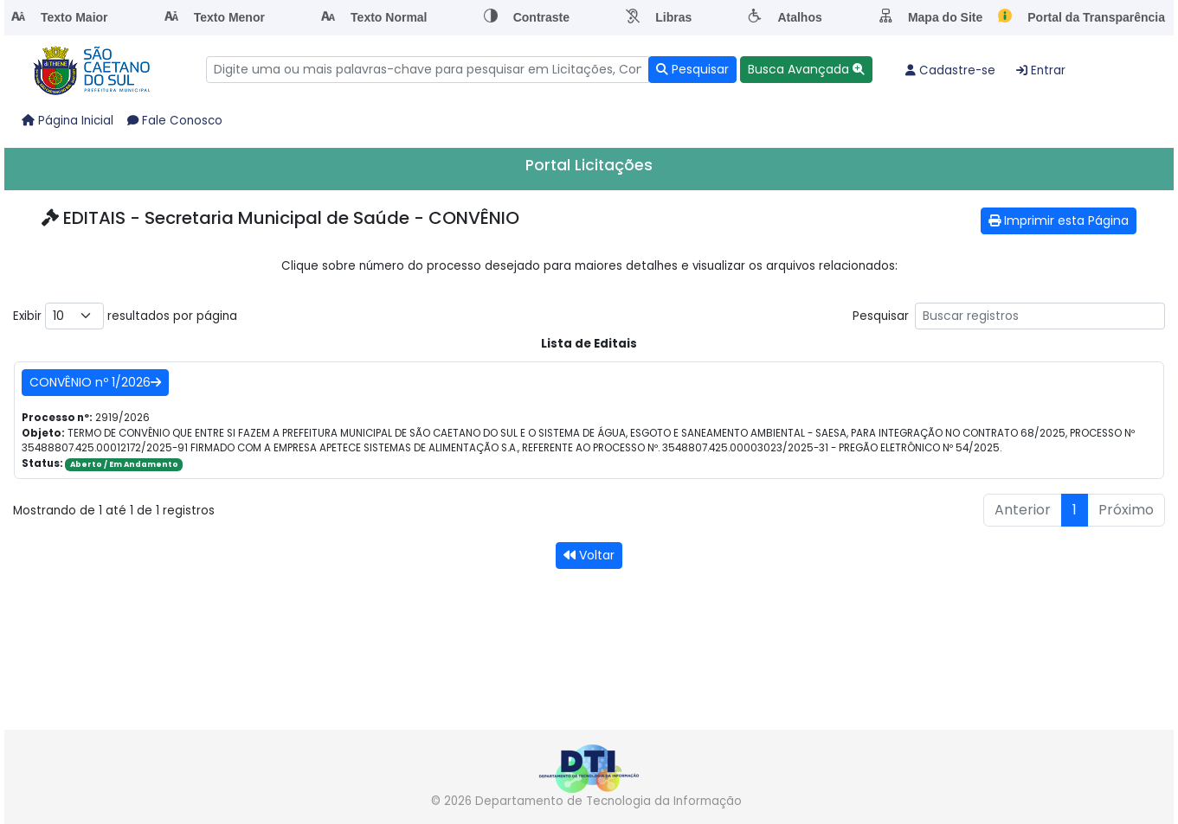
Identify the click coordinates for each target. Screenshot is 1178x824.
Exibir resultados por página (125, 316)
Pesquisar (1009, 316)
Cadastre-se (950, 70)
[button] (806, 69)
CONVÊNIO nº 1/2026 (95, 382)
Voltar (589, 555)
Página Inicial (67, 120)
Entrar (1040, 70)
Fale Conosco (174, 120)
